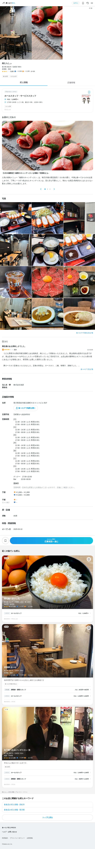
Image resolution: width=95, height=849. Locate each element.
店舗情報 (71, 83)
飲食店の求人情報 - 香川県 (14, 810)
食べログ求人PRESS (9, 827)
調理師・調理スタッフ (18, 689)
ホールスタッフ (16, 613)
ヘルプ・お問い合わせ (9, 832)
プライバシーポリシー (17, 838)
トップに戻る (47, 817)
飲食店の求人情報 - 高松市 (14, 805)
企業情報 (30, 838)
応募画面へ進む (51, 540)
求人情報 (24, 82)
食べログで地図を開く (27, 408)
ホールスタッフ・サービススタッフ (20, 96)
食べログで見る (86, 369)
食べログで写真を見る (83, 333)
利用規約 (5, 838)
